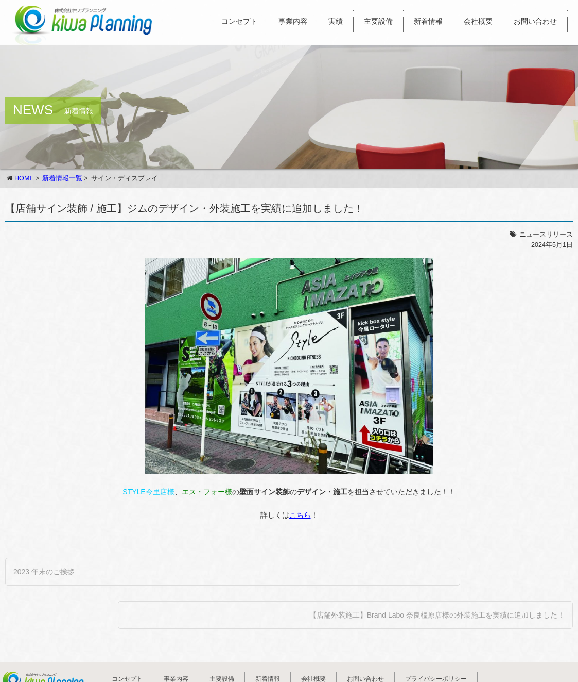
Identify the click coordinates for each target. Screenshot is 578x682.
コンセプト (239, 21)
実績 (335, 21)
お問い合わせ (535, 21)
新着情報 (428, 21)
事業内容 (292, 21)
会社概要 (478, 21)
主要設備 (378, 21)
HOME (24, 178)
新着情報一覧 (62, 178)
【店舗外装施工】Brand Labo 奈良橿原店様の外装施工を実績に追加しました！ (437, 615)
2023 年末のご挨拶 (44, 572)
